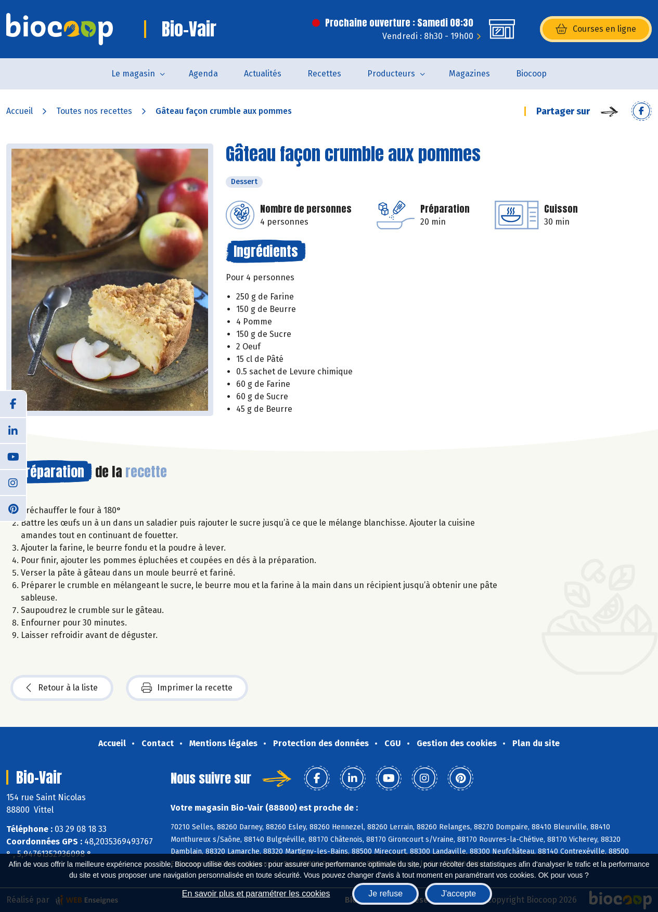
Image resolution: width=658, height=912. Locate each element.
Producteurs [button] (391, 74)
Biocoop (531, 74)
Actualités (262, 74)
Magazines (469, 74)
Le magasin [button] (133, 74)
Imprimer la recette (187, 688)
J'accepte (458, 893)
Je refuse (385, 893)
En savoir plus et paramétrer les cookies (256, 893)
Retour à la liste (62, 688)
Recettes (324, 74)
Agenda (203, 74)
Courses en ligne (596, 29)
